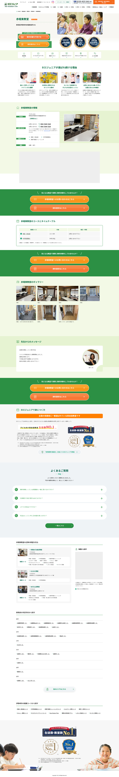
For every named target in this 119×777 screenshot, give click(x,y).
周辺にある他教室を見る (82, 589)
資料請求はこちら (59, 208)
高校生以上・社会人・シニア (100, 7)
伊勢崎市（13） (31, 627)
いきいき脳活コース (81, 713)
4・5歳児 (60, 7)
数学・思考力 (44, 560)
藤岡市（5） (20, 671)
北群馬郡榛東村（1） (36, 636)
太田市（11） (55, 627)
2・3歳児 (53, 7)
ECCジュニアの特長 (44, 7)
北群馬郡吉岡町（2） (50, 636)
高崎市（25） (20, 654)
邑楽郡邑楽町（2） (44, 627)
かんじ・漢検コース (22, 713)
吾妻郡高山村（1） (36, 623)
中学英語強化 (47, 137)
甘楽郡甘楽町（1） (22, 636)
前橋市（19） (20, 680)
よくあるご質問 (31, 2)
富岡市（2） (56, 654)
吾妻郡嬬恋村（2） (49, 623)
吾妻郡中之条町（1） (63, 623)
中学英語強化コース (36, 709)
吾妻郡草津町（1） (22, 623)
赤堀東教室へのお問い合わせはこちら (59, 199)
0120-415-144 (47, 130)
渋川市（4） (20, 645)
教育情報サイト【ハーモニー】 (43, 2)
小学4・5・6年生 (80, 7)
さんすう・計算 (33, 560)
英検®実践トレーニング (38, 139)
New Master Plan (54, 713)
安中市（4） (20, 627)
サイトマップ (23, 2)
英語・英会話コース (22, 709)
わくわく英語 (61, 564)
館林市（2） (31, 654)
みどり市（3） (31, 680)
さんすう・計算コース (70, 709)
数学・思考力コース (84, 709)
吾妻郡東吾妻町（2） (92, 623)
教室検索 (34, 7)
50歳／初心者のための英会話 (37, 564)
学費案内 (111, 7)
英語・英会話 (35, 137)
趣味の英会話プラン (67, 713)
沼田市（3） (20, 662)
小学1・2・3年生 (69, 7)
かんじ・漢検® (55, 560)
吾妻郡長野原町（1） (77, 623)
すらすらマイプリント (35, 562)
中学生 (88, 7)
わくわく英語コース (95, 713)
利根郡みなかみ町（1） (44, 654)
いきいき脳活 (51, 564)
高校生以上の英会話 (49, 562)
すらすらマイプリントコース (38, 713)
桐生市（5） (63, 636)
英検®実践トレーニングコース (53, 709)
